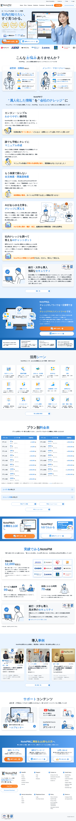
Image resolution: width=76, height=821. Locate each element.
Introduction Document (55, 776)
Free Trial (58, 5)
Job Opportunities (68, 798)
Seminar (66, 780)
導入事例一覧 (42, 685)
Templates (67, 776)
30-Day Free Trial (54, 775)
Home (21, 5)
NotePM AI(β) (53, 798)
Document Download (69, 5)
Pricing (23, 776)
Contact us (60, 1)
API (22, 797)
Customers (42, 5)
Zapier (23, 800)
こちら (50, 483)
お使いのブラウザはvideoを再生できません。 (56, 119)
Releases (38, 778)
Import (23, 802)
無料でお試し (10, 41)
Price (25, 5)
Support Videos (68, 782)
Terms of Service (54, 797)
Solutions (35, 5)
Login (72, 1)
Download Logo (68, 787)
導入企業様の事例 (42, 413)
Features (30, 5)
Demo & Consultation (50, 1)
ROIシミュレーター (41, 509)
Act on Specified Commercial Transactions (54, 804)
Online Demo (53, 778)
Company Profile (68, 797)
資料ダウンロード (30, 41)
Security (23, 784)
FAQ (37, 776)
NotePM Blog (67, 775)
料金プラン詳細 (28, 504)
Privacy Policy (53, 800)
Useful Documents (69, 778)
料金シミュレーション (55, 504)
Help (66, 1)
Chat (23, 798)
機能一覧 (43, 291)
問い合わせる (62, 759)
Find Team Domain (40, 798)
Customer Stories (25, 782)
